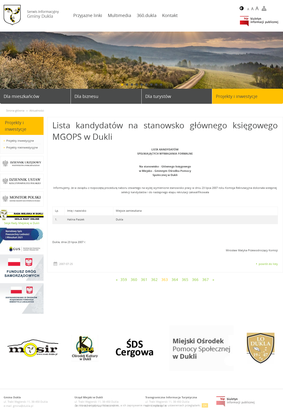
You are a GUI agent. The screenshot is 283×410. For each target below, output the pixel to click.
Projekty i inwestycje (236, 96)
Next (277, 65)
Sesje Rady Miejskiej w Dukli (21, 223)
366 (195, 279)
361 (144, 279)
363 (164, 279)
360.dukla (146, 15)
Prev (5, 65)
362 (154, 279)
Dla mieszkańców (21, 96)
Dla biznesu (86, 96)
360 (134, 279)
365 (185, 279)
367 (205, 279)
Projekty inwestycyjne (20, 140)
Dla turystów (158, 96)
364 (175, 279)
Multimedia (119, 15)
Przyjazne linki (87, 15)
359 (123, 279)
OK (205, 405)
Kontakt (170, 15)
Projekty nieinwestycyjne (22, 147)
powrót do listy (268, 264)
